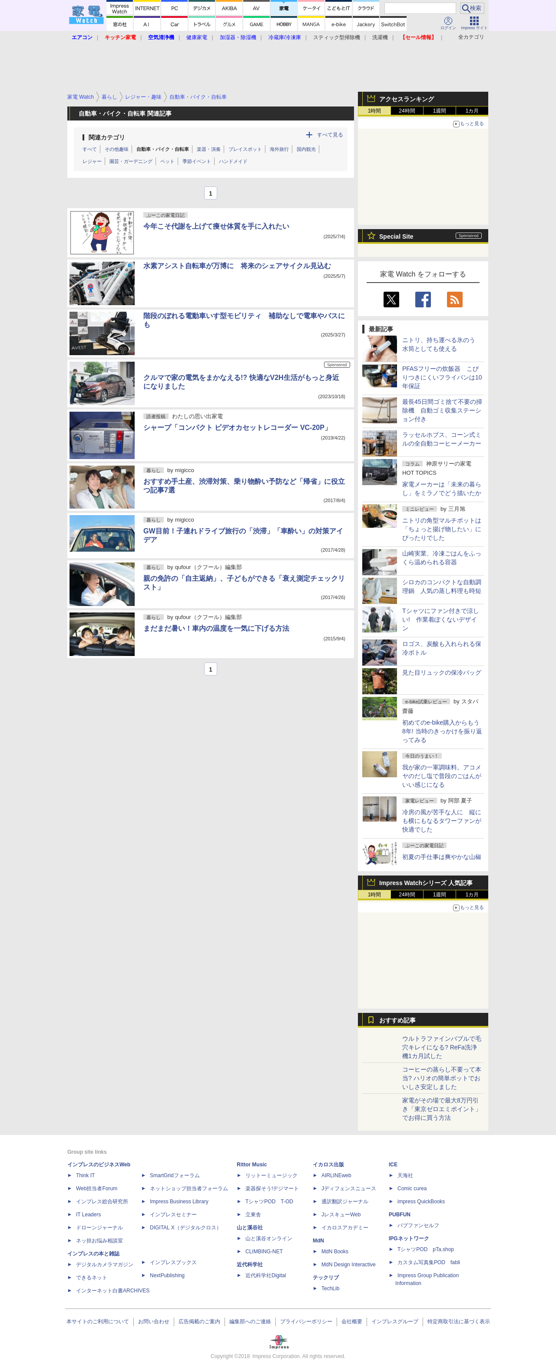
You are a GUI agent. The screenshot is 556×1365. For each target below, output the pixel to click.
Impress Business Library (179, 1202)
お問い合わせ (153, 1321)
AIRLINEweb (336, 1175)
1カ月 (472, 111)
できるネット (91, 1278)
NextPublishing (167, 1275)
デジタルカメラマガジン (104, 1265)
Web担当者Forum (96, 1188)
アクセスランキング (406, 99)
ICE (393, 1165)
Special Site (396, 236)
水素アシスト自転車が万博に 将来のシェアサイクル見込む (237, 266)
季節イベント (196, 161)
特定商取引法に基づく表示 (458, 1321)
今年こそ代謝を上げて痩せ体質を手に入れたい (216, 226)
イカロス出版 (328, 1165)
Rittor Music (252, 1165)
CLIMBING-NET (264, 1251)
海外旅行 (279, 149)
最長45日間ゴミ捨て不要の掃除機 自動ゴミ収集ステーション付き (442, 410)
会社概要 (351, 1321)
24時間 (407, 111)
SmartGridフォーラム (175, 1175)
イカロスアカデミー (344, 1228)
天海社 (405, 1175)
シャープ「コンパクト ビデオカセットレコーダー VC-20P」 (237, 427)
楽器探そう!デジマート (272, 1188)
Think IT (85, 1175)
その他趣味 (117, 149)
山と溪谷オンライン (268, 1238)
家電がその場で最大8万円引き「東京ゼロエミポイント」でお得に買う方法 (441, 1109)
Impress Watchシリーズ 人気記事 (426, 882)
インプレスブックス (173, 1262)
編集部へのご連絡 (250, 1321)
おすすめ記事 (397, 1020)
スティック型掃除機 (336, 37)
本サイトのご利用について (97, 1321)
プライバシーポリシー (306, 1321)
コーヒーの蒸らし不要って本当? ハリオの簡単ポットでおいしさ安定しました (441, 1078)
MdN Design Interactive (348, 1265)
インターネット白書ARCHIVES (112, 1291)
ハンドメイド (233, 161)
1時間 (374, 111)
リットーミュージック (271, 1175)
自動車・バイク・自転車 (162, 149)
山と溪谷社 (250, 1228)
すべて (90, 149)
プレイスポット (245, 149)
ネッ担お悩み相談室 (99, 1241)
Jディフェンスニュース (348, 1188)
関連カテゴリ (107, 137)
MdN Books (334, 1251)
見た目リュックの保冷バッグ (441, 672)
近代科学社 (250, 1265)
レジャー (92, 161)
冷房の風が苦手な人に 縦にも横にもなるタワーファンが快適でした (441, 821)
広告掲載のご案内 (199, 1321)
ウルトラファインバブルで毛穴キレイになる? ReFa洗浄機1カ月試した (441, 1047)
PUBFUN (399, 1215)
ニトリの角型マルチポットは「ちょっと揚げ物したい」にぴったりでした (441, 529)
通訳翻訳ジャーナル (344, 1202)
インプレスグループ (394, 1321)
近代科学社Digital (265, 1275)
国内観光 (306, 149)
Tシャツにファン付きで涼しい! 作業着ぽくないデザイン (440, 619)
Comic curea (412, 1188)
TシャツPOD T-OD (269, 1202)
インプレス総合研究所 (102, 1202)
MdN (318, 1241)
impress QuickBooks (421, 1202)
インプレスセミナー (173, 1215)
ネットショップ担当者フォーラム (189, 1188)
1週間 (440, 111)
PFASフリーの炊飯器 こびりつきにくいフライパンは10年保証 (442, 377)
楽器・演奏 (209, 149)
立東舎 (253, 1215)
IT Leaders (88, 1215)
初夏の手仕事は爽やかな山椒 (441, 856)
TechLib (330, 1288)
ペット (167, 161)
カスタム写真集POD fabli (428, 1262)
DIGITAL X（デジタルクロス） (186, 1228)
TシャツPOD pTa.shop (425, 1249)
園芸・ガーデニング (130, 161)
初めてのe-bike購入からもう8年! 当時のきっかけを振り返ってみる (442, 731)
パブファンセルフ (418, 1225)
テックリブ (326, 1278)
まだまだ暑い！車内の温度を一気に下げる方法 (216, 628)
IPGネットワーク (409, 1238)
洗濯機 (380, 37)
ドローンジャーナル (99, 1228)
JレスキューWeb (341, 1215)
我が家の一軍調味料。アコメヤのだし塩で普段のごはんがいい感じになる (441, 776)
